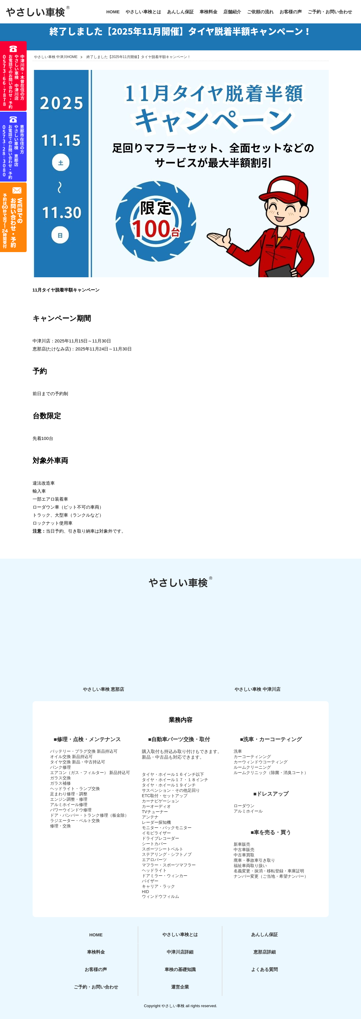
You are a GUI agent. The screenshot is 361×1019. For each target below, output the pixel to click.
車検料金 (208, 11)
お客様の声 (291, 11)
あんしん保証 (180, 11)
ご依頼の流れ (260, 11)
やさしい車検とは (143, 11)
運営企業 (180, 986)
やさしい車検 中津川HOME (56, 57)
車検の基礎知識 (180, 969)
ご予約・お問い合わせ (330, 11)
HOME (113, 11)
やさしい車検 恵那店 (103, 689)
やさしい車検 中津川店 (257, 689)
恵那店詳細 (264, 951)
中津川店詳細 (180, 951)
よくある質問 (264, 969)
